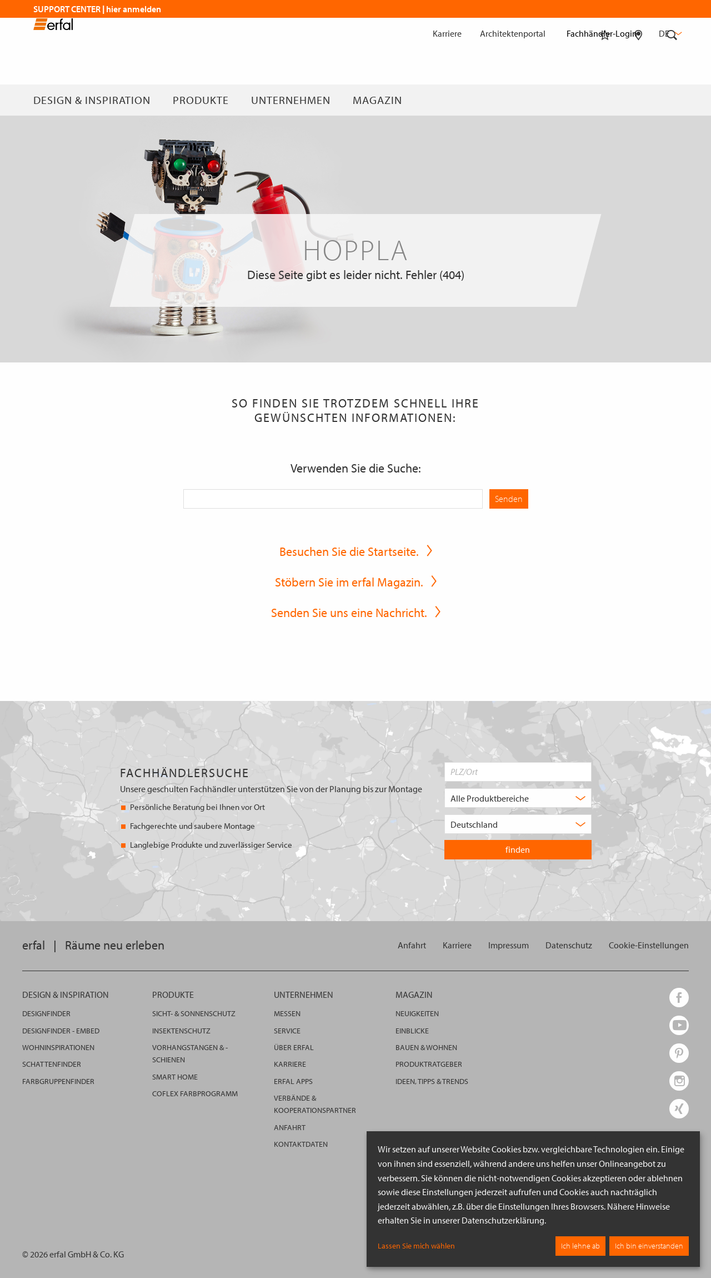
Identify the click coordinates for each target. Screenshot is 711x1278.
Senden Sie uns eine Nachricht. (349, 612)
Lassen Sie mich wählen (416, 1246)
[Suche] (672, 100)
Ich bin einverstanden (649, 1246)
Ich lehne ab (580, 1246)
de (669, 33)
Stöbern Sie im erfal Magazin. (349, 582)
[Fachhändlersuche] (638, 100)
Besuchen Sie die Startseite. (349, 551)
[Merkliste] (605, 100)
